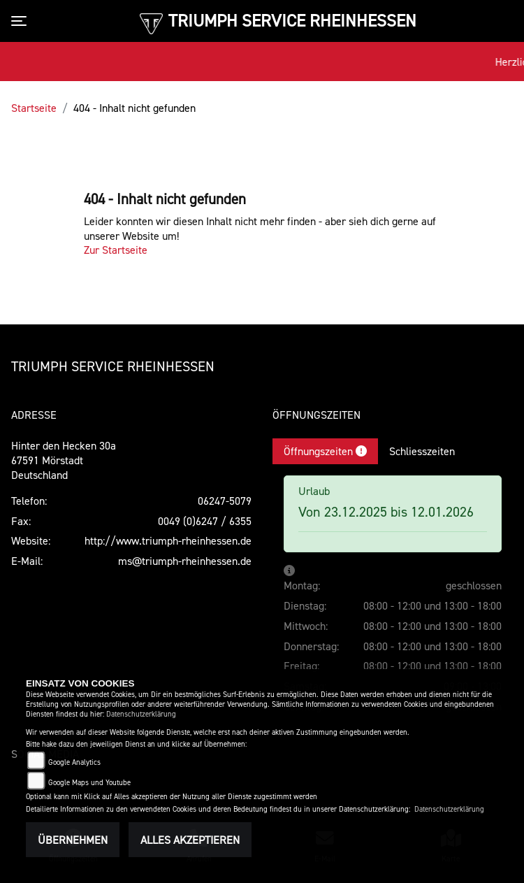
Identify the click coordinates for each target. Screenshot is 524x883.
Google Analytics (74, 762)
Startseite (34, 108)
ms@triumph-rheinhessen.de (185, 561)
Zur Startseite (115, 250)
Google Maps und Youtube (89, 782)
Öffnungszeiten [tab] (325, 451)
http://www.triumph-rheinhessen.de (168, 540)
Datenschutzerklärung (141, 714)
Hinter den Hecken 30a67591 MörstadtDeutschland (63, 460)
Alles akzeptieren (190, 840)
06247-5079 (225, 501)
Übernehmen (73, 840)
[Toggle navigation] (21, 21)
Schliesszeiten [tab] (422, 451)
